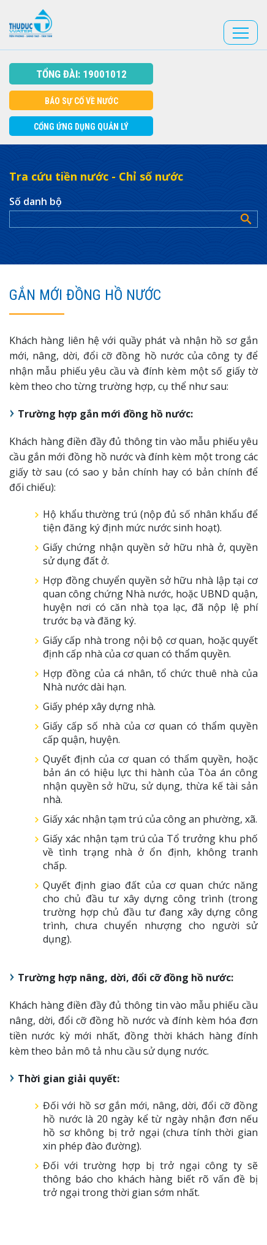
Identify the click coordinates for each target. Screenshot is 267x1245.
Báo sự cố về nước (81, 101)
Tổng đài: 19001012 (81, 74)
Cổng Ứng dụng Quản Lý (81, 127)
